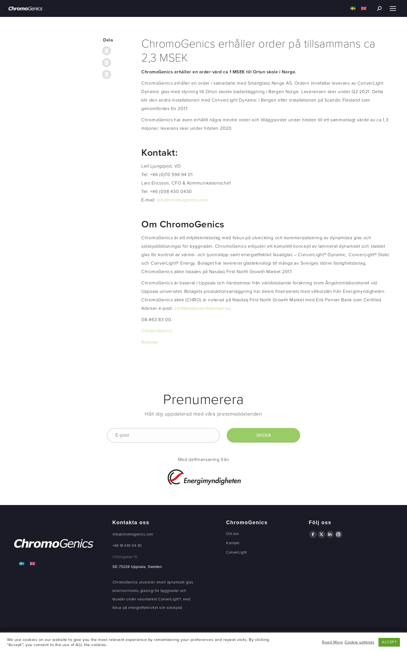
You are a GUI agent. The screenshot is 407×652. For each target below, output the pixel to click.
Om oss (232, 534)
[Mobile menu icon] (393, 8)
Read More (332, 642)
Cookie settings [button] (359, 642)
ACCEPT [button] (389, 642)
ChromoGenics (156, 331)
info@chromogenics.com (182, 200)
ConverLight (236, 552)
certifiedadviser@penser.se (202, 308)
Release (149, 342)
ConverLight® (169, 599)
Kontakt (233, 543)
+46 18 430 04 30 (127, 545)
